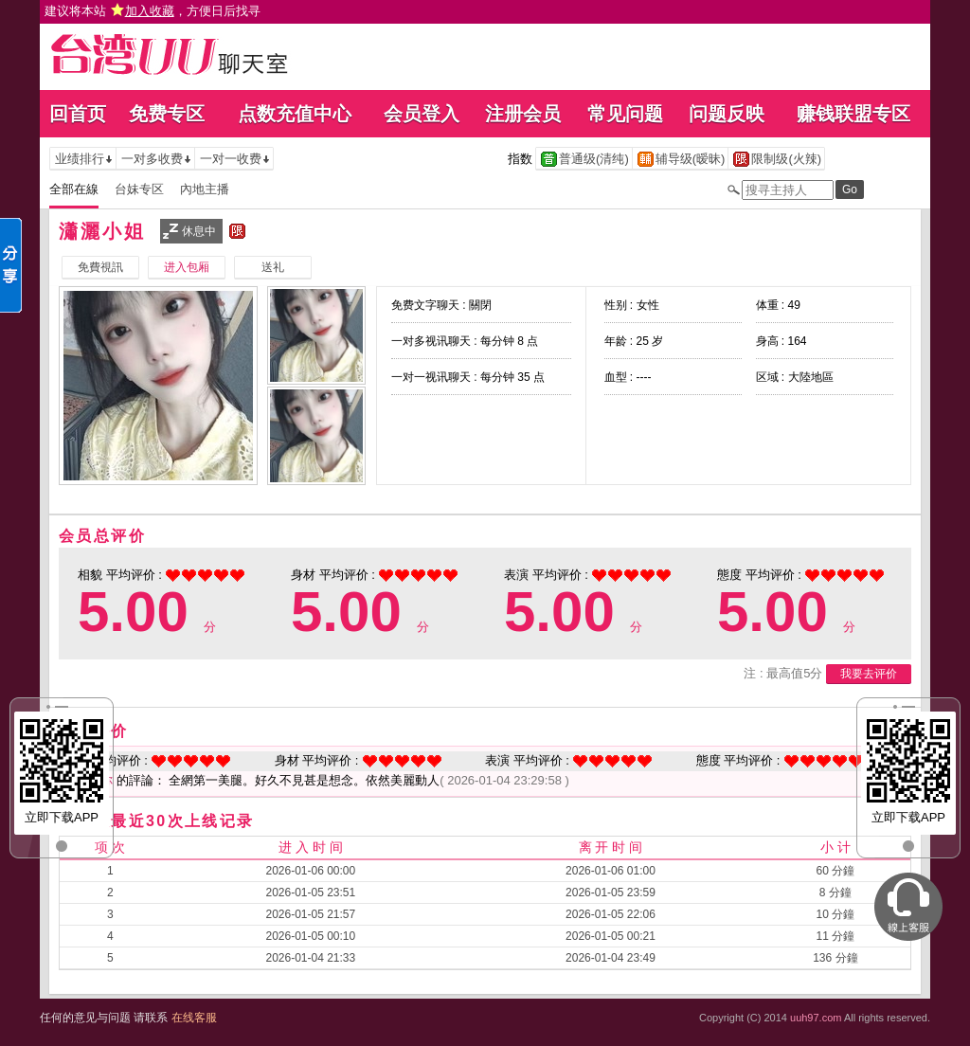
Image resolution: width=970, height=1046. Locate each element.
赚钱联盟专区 (853, 113)
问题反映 (726, 113)
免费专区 (167, 113)
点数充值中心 (294, 113)
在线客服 (194, 1017)
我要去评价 (868, 673)
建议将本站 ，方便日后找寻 (152, 11)
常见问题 (625, 113)
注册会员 (523, 113)
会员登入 (421, 113)
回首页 (77, 113)
